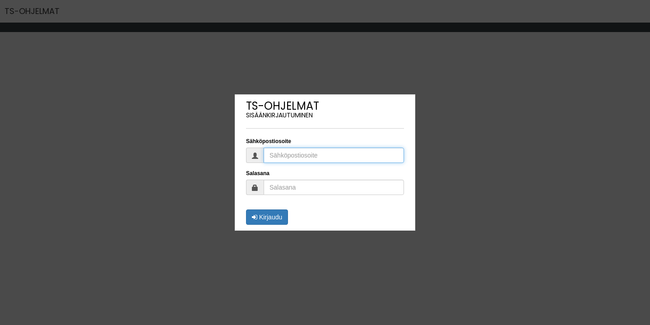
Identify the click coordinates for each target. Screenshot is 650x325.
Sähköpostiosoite (268, 141)
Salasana (257, 173)
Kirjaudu (267, 217)
